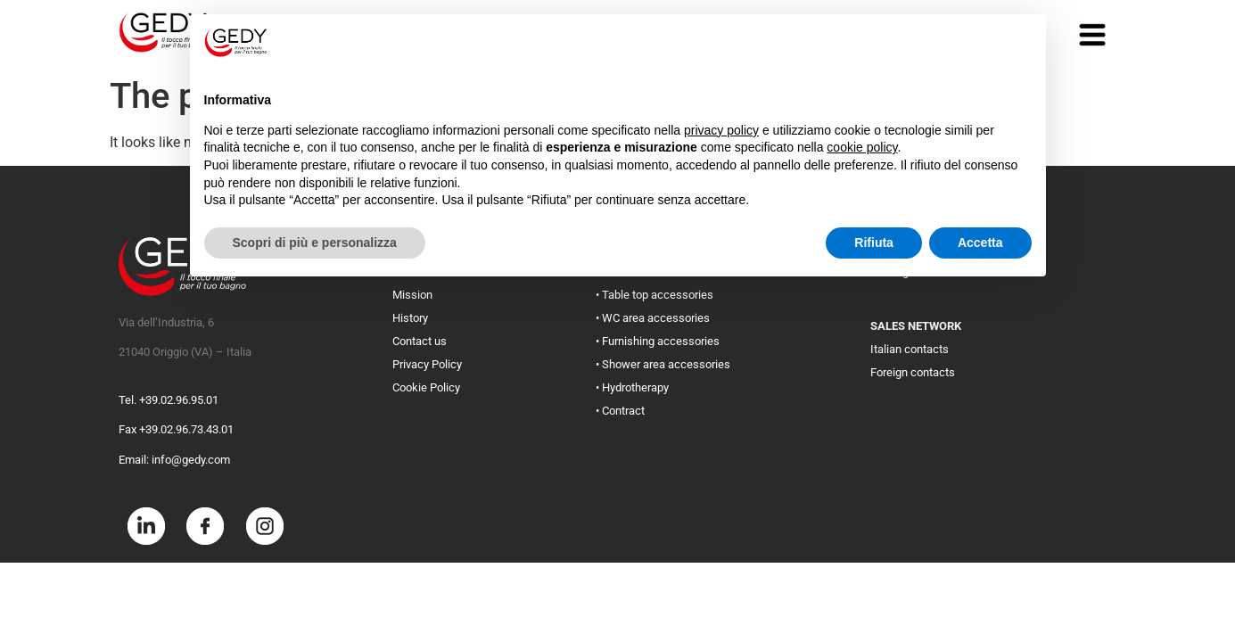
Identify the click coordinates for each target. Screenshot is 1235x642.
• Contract (620, 410)
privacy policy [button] (721, 130)
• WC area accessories (653, 318)
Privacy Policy (427, 364)
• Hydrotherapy (632, 387)
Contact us (419, 341)
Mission (412, 294)
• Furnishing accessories (658, 341)
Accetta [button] (980, 242)
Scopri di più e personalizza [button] (315, 242)
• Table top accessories (654, 294)
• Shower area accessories (663, 364)
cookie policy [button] (862, 147)
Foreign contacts (912, 372)
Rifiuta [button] (873, 242)
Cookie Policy (426, 387)
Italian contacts (909, 349)
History (410, 318)
